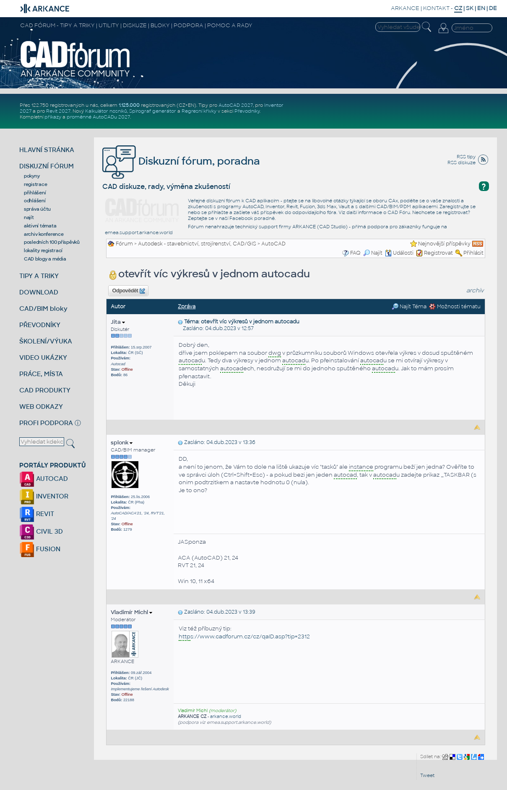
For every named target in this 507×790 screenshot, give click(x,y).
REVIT (36, 514)
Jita (118, 321)
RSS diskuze (461, 162)
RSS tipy (466, 157)
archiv (475, 290)
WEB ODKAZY (41, 406)
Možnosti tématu (455, 306)
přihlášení (35, 193)
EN (481, 8)
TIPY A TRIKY (39, 276)
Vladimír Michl (131, 612)
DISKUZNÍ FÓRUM (46, 166)
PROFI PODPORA (46, 423)
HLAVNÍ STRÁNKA (46, 150)
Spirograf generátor (152, 111)
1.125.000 (129, 105)
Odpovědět (128, 291)
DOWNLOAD (38, 292)
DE (493, 8)
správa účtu (37, 209)
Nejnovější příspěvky (444, 243)
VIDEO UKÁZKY (43, 357)
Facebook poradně (252, 218)
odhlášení (35, 201)
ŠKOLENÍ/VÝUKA (45, 341)
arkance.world (225, 716)
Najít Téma (409, 306)
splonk (122, 442)
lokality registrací (43, 250)
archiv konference (44, 234)
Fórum (124, 243)
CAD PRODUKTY (44, 390)
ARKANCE (405, 8)
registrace (35, 184)
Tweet (427, 775)
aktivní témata (40, 226)
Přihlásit (473, 253)
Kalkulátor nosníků (106, 111)
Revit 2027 (58, 111)
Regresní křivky (199, 111)
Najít (372, 253)
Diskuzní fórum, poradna (181, 161)
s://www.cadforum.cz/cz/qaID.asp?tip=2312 (244, 637)
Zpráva (186, 306)
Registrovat (438, 253)
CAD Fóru (398, 212)
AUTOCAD (43, 479)
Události (399, 253)
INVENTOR (43, 496)
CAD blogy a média (45, 259)
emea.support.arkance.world (139, 232)
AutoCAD (273, 243)
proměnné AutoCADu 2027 (98, 117)
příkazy (52, 117)
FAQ (355, 253)
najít (29, 217)
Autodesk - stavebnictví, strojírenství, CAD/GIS (197, 243)
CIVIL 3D (41, 531)
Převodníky (247, 111)
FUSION (39, 549)
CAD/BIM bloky (43, 308)
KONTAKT (436, 8)
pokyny (32, 176)
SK (469, 8)
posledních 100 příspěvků (52, 242)
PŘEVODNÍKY (39, 325)
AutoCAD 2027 (235, 105)
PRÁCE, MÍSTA (41, 374)
